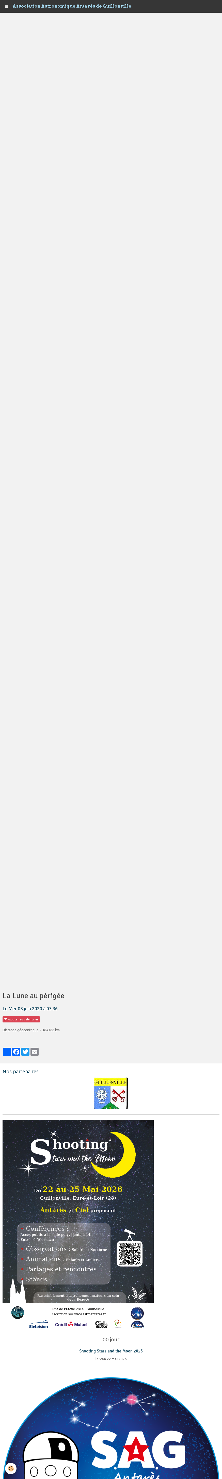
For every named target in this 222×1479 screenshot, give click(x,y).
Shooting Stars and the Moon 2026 (111, 1351)
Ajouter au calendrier (21, 1019)
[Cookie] (11, 1468)
